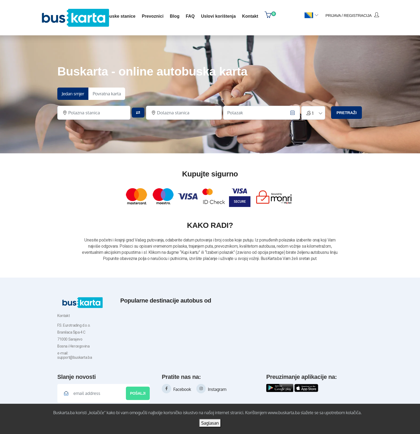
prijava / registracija (352, 15)
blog (174, 16)
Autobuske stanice (116, 16)
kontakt (250, 16)
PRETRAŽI (346, 112)
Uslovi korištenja (218, 16)
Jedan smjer (73, 93)
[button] (311, 15)
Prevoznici (152, 16)
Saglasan (210, 423)
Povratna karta (107, 93)
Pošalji (137, 393)
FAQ (190, 16)
